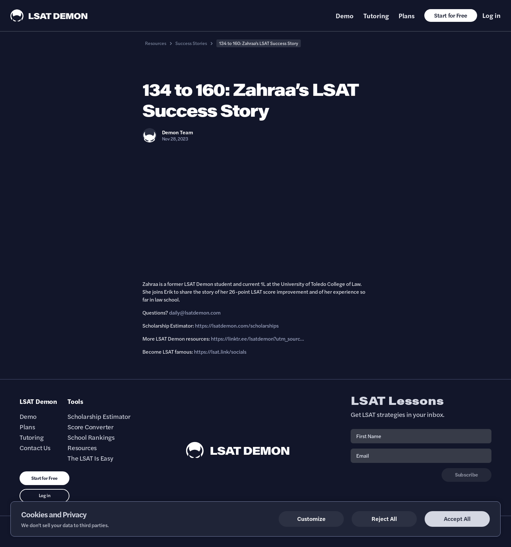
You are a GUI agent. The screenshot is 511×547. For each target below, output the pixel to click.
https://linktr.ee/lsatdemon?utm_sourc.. (257, 338)
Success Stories (191, 43)
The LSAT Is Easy (90, 458)
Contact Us (35, 447)
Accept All (457, 518)
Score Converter (90, 427)
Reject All (384, 518)
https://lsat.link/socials (220, 351)
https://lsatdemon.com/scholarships (237, 325)
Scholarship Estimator (99, 416)
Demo (345, 15)
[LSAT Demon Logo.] (49, 15)
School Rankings (91, 437)
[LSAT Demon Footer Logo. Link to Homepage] (238, 450)
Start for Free (450, 15)
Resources (155, 43)
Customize (311, 518)
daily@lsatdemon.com (195, 312)
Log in (491, 15)
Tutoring (376, 15)
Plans (407, 15)
